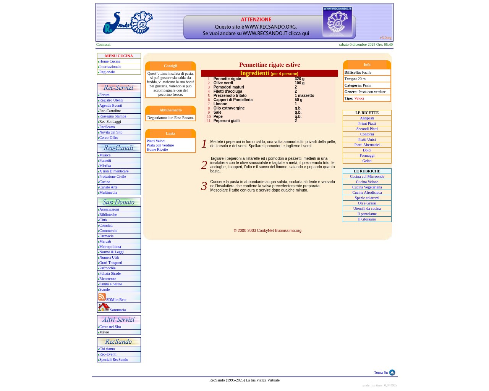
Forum (104, 95)
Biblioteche (108, 214)
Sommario (118, 310)
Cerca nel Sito (110, 327)
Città (103, 220)
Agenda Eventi (110, 105)
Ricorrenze (107, 279)
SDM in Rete (116, 300)
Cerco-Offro (108, 137)
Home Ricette (157, 149)
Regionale (107, 72)
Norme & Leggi (111, 252)
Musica (104, 155)
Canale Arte (108, 187)
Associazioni (109, 209)
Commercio (108, 230)
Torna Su (381, 372)
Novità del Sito (111, 132)
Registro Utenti (111, 100)
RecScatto (107, 127)
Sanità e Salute (110, 284)
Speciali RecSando (113, 359)
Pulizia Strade (110, 273)
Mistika (105, 166)
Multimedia (108, 192)
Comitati (106, 225)
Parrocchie (107, 268)
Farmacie (106, 236)
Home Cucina (109, 61)
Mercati (105, 241)
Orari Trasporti (110, 263)
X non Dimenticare (114, 171)
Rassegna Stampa (112, 116)
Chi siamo (107, 349)
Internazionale (110, 66)
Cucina (104, 182)
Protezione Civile (112, 176)
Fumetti (105, 160)
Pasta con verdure (160, 145)
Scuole (104, 289)
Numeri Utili (109, 257)
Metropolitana (110, 247)
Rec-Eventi (108, 354)
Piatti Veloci (156, 141)
